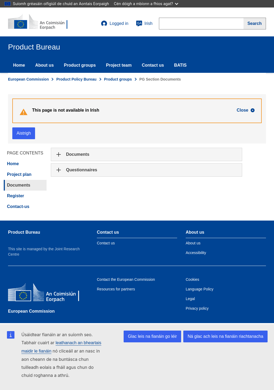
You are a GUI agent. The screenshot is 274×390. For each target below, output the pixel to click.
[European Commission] (47, 293)
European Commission (28, 79)
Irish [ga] (144, 23)
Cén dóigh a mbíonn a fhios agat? (146, 3)
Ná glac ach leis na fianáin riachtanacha (225, 336)
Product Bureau (24, 232)
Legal (190, 299)
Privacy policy (197, 308)
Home (19, 65)
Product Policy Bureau (76, 79)
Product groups (80, 65)
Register (15, 196)
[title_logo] (40, 22)
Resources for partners (116, 289)
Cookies (192, 279)
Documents (18, 185)
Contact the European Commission (126, 279)
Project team (119, 65)
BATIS (180, 65)
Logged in (114, 23)
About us (44, 65)
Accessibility (196, 253)
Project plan (19, 174)
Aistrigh (24, 133)
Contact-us (18, 206)
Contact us (153, 65)
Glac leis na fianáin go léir (152, 336)
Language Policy (200, 289)
